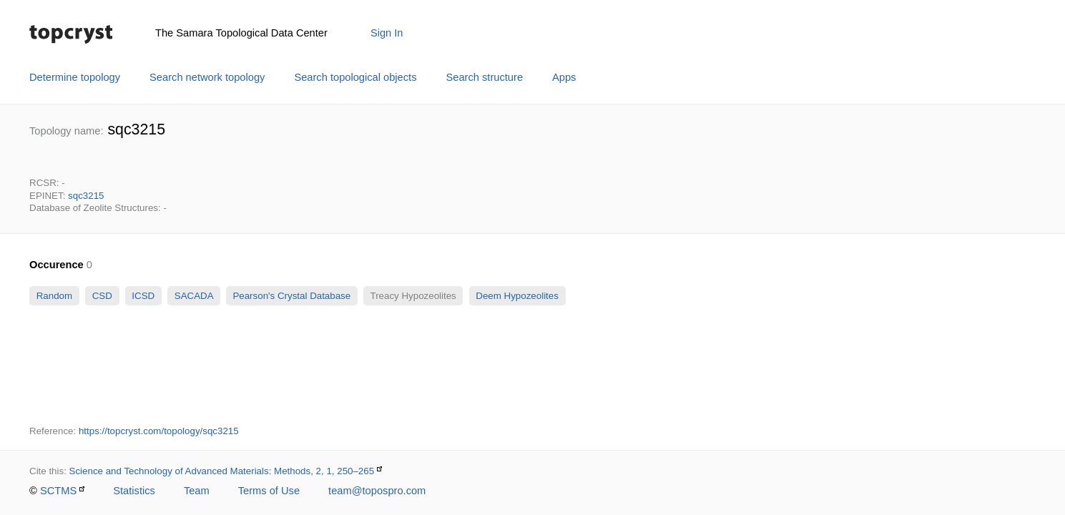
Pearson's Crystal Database (291, 295)
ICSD (143, 295)
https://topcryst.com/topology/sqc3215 (159, 431)
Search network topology (207, 77)
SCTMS (58, 490)
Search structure (485, 77)
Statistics (134, 490)
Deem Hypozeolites (517, 295)
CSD (102, 295)
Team (197, 490)
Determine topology (74, 77)
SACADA (193, 295)
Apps (564, 77)
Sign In (386, 33)
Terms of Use (269, 490)
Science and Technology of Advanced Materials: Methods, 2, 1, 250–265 (222, 471)
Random (54, 295)
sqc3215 (86, 195)
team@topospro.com (377, 490)
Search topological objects (355, 77)
